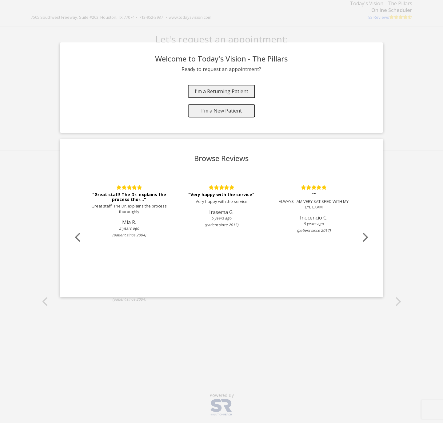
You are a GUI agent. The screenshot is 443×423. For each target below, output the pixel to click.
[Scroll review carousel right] (365, 237)
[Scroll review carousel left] (78, 237)
